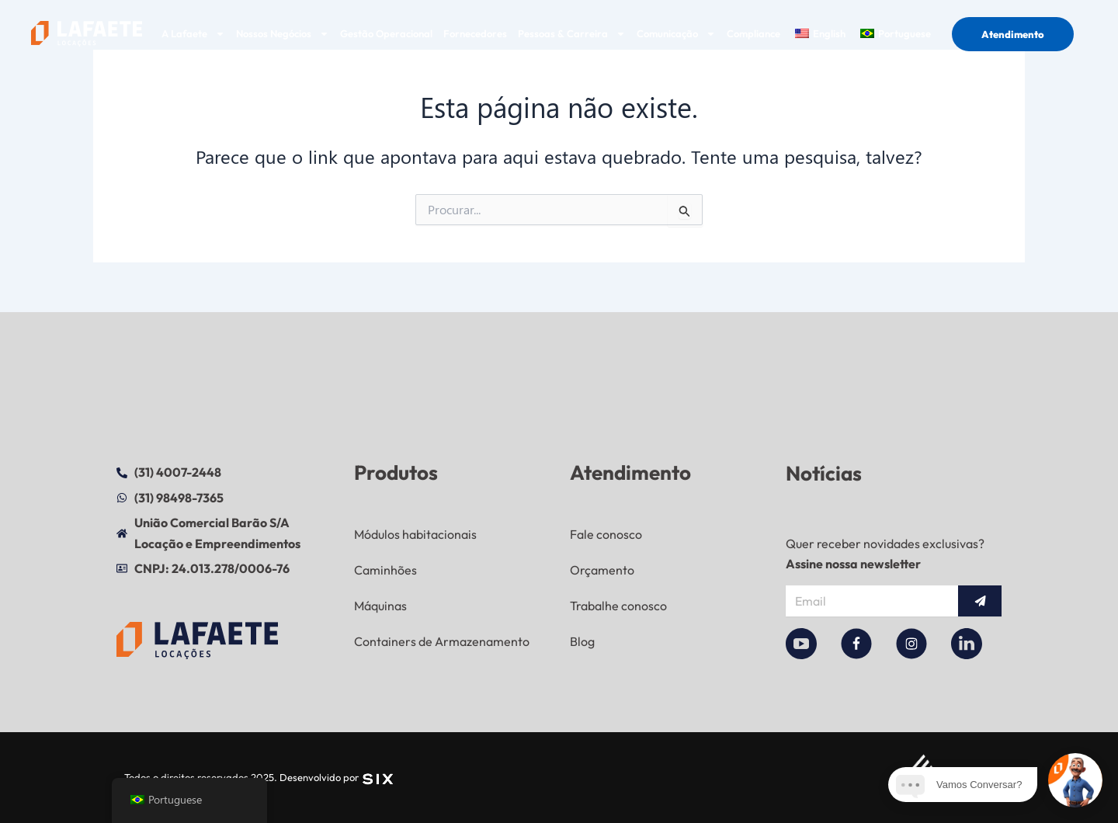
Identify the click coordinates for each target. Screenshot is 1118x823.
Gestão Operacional (386, 33)
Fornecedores (475, 33)
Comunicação (676, 34)
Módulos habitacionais (415, 534)
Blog (582, 641)
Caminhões (385, 570)
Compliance (753, 33)
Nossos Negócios (282, 34)
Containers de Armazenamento (441, 641)
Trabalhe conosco (618, 605)
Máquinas (380, 605)
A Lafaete (193, 34)
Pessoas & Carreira (572, 34)
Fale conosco (606, 534)
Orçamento (602, 570)
